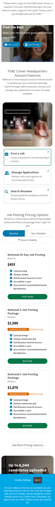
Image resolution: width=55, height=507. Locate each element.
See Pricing (32, 44)
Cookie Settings (23, 480)
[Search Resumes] (48, 189)
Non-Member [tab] (38, 233)
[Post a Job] (48, 152)
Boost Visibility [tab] (27, 240)
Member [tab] (13, 233)
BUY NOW (27, 361)
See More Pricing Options (27, 445)
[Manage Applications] (48, 171)
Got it (37, 480)
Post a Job (11, 44)
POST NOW (27, 296)
